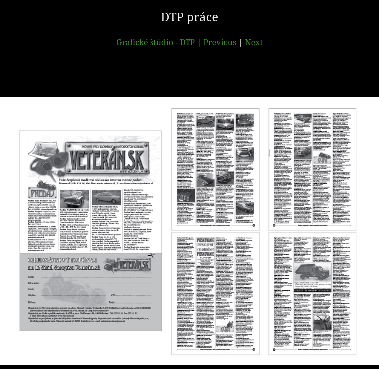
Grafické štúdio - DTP (155, 42)
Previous (219, 42)
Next (254, 42)
